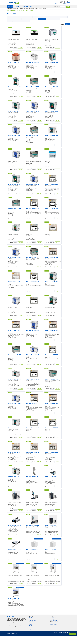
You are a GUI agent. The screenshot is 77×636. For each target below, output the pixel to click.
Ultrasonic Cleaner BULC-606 (14, 306)
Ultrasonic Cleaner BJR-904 (32, 500)
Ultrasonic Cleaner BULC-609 (14, 403)
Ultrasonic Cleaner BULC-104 (32, 62)
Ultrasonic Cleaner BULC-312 (14, 427)
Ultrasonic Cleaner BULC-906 (51, 184)
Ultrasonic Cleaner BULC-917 (14, 281)
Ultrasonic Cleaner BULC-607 (32, 330)
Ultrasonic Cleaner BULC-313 (14, 476)
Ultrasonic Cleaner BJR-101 (32, 549)
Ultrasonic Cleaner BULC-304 (14, 111)
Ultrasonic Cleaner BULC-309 (51, 281)
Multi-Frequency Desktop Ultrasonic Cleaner (24, 16)
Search (67, 6)
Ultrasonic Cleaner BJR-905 (51, 500)
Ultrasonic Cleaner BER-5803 (32, 135)
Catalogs (36, 8)
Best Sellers (28, 8)
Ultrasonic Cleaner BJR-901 (32, 476)
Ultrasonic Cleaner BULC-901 (32, 208)
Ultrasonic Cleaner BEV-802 (51, 574)
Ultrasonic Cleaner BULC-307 (14, 184)
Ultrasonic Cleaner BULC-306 (51, 135)
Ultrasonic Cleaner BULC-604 (32, 184)
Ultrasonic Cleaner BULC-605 (14, 257)
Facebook (55, 632)
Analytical (25, 6)
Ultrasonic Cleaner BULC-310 (51, 306)
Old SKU (30, 626)
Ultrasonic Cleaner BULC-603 (14, 159)
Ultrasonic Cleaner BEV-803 (32, 574)
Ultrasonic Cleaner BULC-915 (51, 452)
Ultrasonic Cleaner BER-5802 (51, 86)
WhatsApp (68, 2)
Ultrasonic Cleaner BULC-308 (14, 232)
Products (10, 6)
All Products (9, 8)
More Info (15, 47)
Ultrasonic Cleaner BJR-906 (32, 525)
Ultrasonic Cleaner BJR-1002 (14, 549)
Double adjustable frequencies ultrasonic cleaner (42, 16)
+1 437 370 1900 (53, 617)
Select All (62, 24)
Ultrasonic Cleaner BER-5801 (32, 86)
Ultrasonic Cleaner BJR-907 (51, 525)
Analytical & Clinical (22, 8)
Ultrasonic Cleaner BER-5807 (14, 354)
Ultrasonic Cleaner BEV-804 (14, 598)
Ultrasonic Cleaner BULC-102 (32, 38)
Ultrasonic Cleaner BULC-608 (32, 354)
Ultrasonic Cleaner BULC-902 (32, 232)
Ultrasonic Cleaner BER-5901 (51, 38)
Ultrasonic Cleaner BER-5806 (32, 257)
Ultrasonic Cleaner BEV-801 (14, 574)
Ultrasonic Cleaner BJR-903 (14, 500)
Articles (30, 6)
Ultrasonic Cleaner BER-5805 (14, 208)
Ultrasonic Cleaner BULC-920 (32, 452)
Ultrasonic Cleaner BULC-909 (51, 354)
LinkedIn (64, 632)
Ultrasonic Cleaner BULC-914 (14, 452)
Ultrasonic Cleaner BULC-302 (51, 62)
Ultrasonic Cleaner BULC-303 (14, 86)
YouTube (60, 632)
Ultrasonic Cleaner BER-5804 (32, 159)
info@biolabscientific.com (54, 620)
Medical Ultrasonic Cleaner (24, 21)
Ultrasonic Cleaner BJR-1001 (14, 525)
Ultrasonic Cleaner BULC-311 (14, 379)
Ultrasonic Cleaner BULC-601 (32, 111)
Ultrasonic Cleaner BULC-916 (51, 232)
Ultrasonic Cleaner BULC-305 (51, 111)
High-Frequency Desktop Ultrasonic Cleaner (59, 16)
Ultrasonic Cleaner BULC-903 (32, 306)
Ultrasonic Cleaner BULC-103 (14, 62)
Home (8, 10)
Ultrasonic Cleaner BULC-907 (51, 208)
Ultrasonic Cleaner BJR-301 (51, 549)
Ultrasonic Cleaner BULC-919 (51, 403)
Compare (67, 24)
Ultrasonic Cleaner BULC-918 (51, 330)
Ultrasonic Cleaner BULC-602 (14, 135)
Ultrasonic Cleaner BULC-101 (14, 38)
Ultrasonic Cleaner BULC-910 (32, 427)
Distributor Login (67, 3)
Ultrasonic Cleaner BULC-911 (51, 257)
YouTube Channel (53, 624)
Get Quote (21, 47)
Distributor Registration (59, 3)
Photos (32, 8)
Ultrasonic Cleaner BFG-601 (51, 159)
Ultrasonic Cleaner (20, 10)
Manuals (40, 8)
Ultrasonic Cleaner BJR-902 (51, 476)
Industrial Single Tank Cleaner (13, 21)
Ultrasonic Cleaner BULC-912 (14, 330)
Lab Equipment (17, 6)
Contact (35, 6)
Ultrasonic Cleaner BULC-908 (32, 281)
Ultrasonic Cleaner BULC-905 (51, 427)
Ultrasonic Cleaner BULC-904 (32, 379)
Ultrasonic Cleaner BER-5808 (51, 379)
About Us (44, 8)
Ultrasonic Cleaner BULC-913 (32, 403)
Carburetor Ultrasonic (11, 16)
